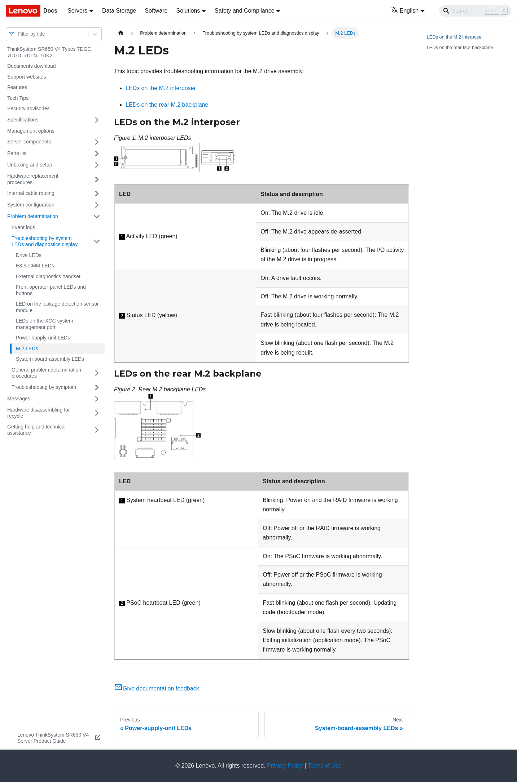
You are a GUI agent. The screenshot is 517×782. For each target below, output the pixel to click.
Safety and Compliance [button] (244, 11)
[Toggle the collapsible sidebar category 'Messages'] (97, 399)
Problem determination (32, 216)
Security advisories (28, 108)
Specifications (22, 120)
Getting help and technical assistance (36, 430)
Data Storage (119, 11)
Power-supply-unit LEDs (43, 338)
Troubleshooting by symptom (44, 387)
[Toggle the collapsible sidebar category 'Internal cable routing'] (97, 193)
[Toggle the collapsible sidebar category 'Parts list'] (97, 153)
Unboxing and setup (29, 165)
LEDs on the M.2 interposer (161, 88)
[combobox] (18, 34)
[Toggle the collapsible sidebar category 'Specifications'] (97, 120)
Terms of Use (324, 766)
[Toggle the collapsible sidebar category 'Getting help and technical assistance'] (97, 430)
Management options (30, 131)
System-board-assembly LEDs (50, 359)
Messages (18, 398)
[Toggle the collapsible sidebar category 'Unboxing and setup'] (97, 165)
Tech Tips (18, 98)
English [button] (405, 11)
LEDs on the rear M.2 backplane (167, 105)
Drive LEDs (28, 255)
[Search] (475, 11)
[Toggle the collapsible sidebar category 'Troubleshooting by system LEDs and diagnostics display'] (97, 241)
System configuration (30, 205)
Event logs (23, 227)
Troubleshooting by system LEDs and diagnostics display (45, 241)
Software (156, 11)
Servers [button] (77, 11)
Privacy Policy (285, 766)
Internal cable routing (30, 193)
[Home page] (121, 33)
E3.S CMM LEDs (35, 265)
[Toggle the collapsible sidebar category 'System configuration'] (97, 205)
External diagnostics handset (48, 276)
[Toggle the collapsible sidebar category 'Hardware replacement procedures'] (97, 179)
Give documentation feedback (156, 688)
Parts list (17, 153)
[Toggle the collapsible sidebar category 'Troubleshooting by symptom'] (97, 387)
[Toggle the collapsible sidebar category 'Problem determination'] (97, 216)
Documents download (31, 66)
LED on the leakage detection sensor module (57, 307)
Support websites (26, 77)
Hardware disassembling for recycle (38, 413)
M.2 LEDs (27, 348)
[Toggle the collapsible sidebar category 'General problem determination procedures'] (97, 373)
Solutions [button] (188, 11)
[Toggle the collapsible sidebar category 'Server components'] (97, 142)
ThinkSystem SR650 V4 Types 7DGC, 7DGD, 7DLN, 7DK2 (49, 52)
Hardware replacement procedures (32, 179)
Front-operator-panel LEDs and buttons (51, 290)
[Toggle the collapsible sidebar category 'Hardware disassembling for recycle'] (97, 413)
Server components (29, 142)
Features (17, 87)
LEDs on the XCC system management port (44, 324)
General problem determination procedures (46, 373)
